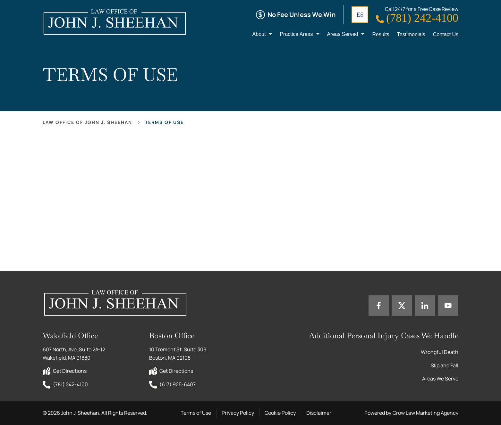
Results (380, 34)
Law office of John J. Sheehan (87, 122)
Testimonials (411, 34)
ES (359, 14)
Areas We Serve (440, 378)
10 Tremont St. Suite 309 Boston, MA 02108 (178, 353)
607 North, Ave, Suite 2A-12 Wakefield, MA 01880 (74, 353)
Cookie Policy (280, 412)
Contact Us (445, 34)
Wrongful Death (439, 352)
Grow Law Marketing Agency (425, 412)
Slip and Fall (444, 365)
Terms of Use (196, 412)
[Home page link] (114, 22)
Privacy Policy (238, 412)
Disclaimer (318, 412)
